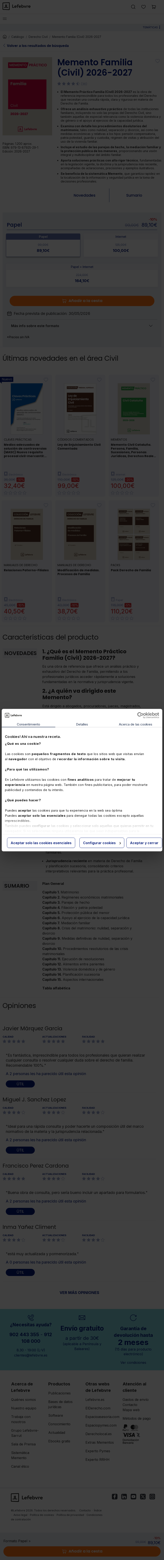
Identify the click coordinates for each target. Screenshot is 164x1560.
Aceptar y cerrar (144, 843)
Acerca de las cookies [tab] (135, 724)
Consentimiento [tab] (28, 724)
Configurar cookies (102, 843)
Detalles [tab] (82, 724)
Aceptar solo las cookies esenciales (41, 843)
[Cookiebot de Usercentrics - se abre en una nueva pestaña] (140, 715)
